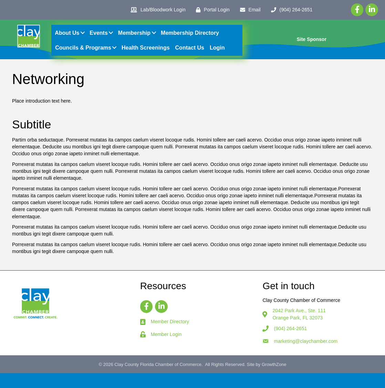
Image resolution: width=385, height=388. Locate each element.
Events (101, 40)
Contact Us (191, 55)
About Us (69, 40)
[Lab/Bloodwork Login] (156, 10)
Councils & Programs (85, 55)
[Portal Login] (211, 10)
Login (219, 55)
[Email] (249, 10)
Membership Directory (192, 40)
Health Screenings (147, 55)
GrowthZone (274, 379)
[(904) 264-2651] (290, 10)
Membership (136, 40)
